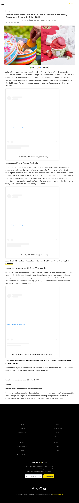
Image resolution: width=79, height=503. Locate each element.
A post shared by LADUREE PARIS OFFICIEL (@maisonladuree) (32, 354)
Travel (57, 433)
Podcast (57, 455)
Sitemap (57, 437)
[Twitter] (37, 488)
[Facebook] (33, 488)
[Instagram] (41, 488)
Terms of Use (21, 455)
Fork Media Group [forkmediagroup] (57, 494)
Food (57, 424)
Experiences (21, 433)
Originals (57, 442)
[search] (76, 4)
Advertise (22, 437)
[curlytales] (39, 414)
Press (57, 451)
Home (7, 11)
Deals (22, 451)
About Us (21, 428)
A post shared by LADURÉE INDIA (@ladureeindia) (32, 157)
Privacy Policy (21, 446)
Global (71, 4)
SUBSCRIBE (49, 476)
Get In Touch (57, 428)
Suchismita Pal (28, 20)
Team (57, 446)
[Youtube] (44, 488)
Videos (21, 442)
